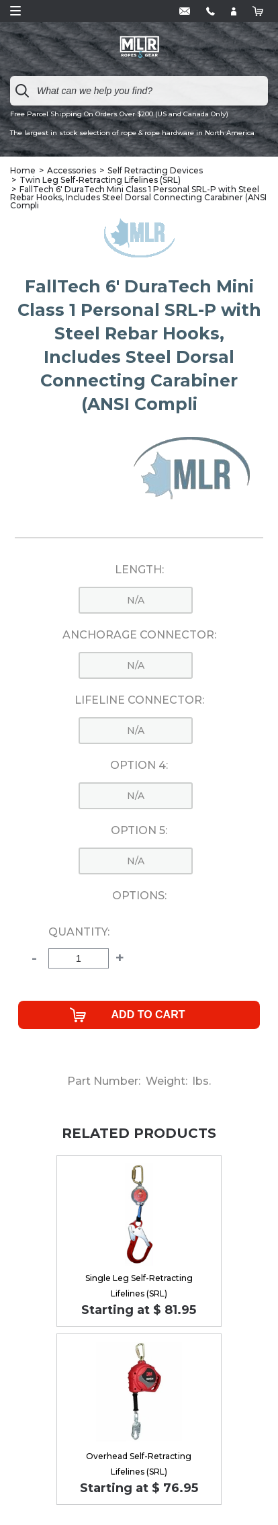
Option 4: (139, 765)
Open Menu (15, 10)
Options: (139, 896)
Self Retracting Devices (155, 170)
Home (23, 170)
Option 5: (139, 831)
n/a (135, 600)
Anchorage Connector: (139, 635)
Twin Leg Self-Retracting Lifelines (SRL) (100, 180)
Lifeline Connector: (139, 700)
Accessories (71, 170)
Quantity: (78, 932)
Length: (139, 570)
